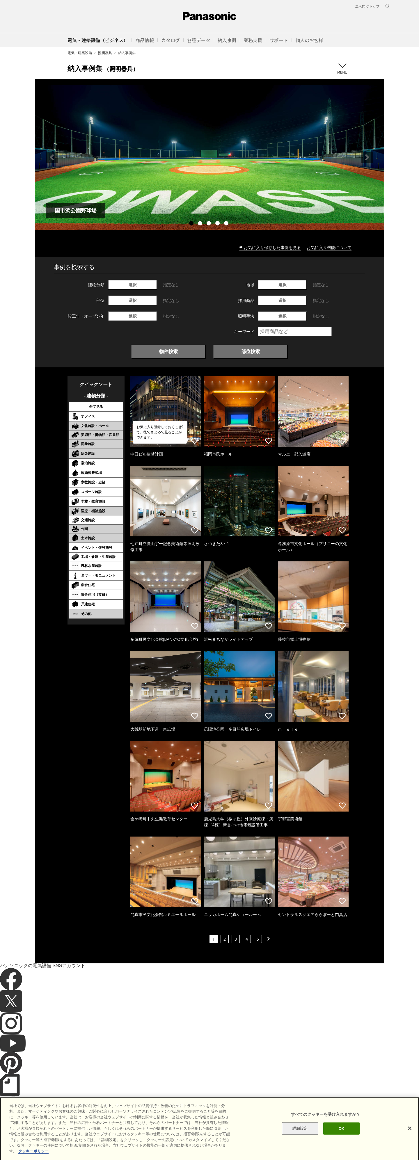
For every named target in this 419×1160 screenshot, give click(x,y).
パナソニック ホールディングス (173, 1145)
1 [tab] (192, 224)
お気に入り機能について (329, 247)
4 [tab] (218, 224)
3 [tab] (209, 224)
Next (367, 157)
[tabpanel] (209, 157)
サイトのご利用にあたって (50, 1145)
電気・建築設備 (80, 52)
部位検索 (250, 351)
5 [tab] (227, 224)
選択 (133, 284)
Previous (52, 157)
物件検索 (168, 351)
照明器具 (105, 52)
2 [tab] (201, 224)
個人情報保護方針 (127, 1145)
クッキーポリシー (92, 1145)
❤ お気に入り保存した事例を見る (270, 247)
